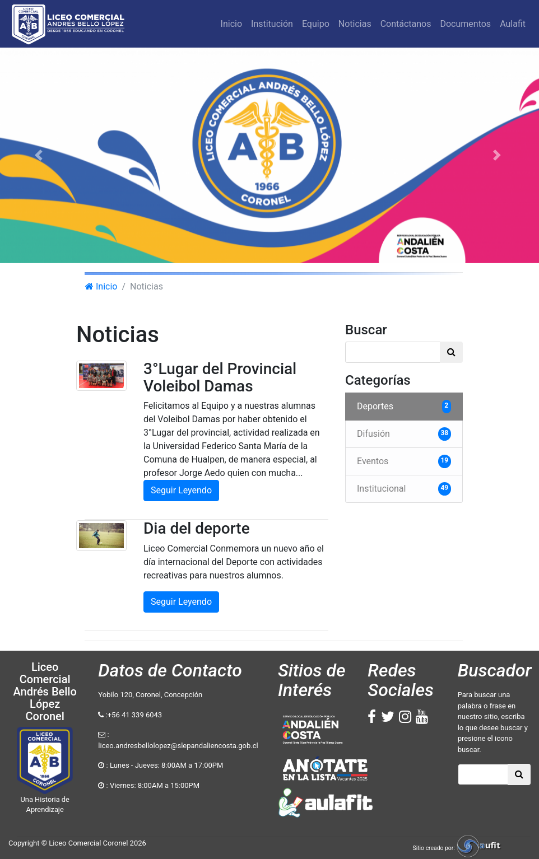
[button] (40, 155)
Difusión (404, 434)
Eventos (404, 461)
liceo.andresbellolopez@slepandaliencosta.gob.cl (178, 745)
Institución (272, 23)
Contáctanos (405, 23)
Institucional (404, 489)
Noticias (354, 23)
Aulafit (513, 23)
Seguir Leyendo (181, 490)
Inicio (233, 26)
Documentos (465, 23)
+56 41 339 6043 (135, 715)
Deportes (404, 406)
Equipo (315, 23)
